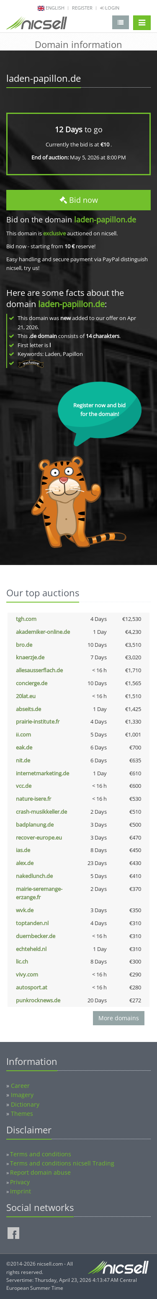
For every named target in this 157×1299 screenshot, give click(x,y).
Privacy (20, 1182)
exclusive (54, 233)
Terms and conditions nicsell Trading (62, 1163)
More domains (118, 1018)
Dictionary (25, 1104)
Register (82, 8)
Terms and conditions (40, 1154)
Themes (22, 1113)
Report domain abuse (40, 1172)
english (55, 8)
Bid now (78, 200)
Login (109, 8)
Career (20, 1086)
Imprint (20, 1191)
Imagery (22, 1095)
